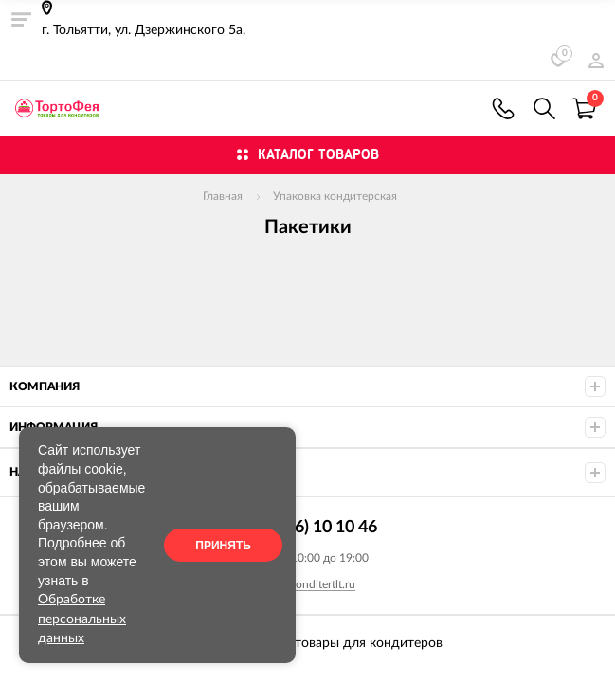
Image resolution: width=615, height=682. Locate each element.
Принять (223, 545)
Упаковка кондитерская (335, 196)
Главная (223, 196)
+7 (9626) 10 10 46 (503, 108)
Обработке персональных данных (82, 619)
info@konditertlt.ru (308, 584)
